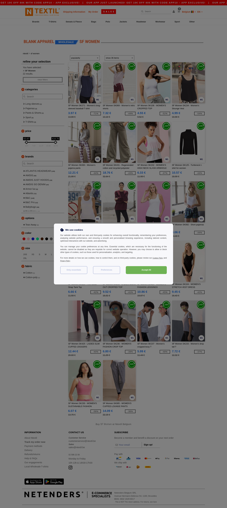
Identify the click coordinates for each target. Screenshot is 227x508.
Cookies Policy (160, 258)
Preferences (106, 270)
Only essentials (74, 270)
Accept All (146, 270)
